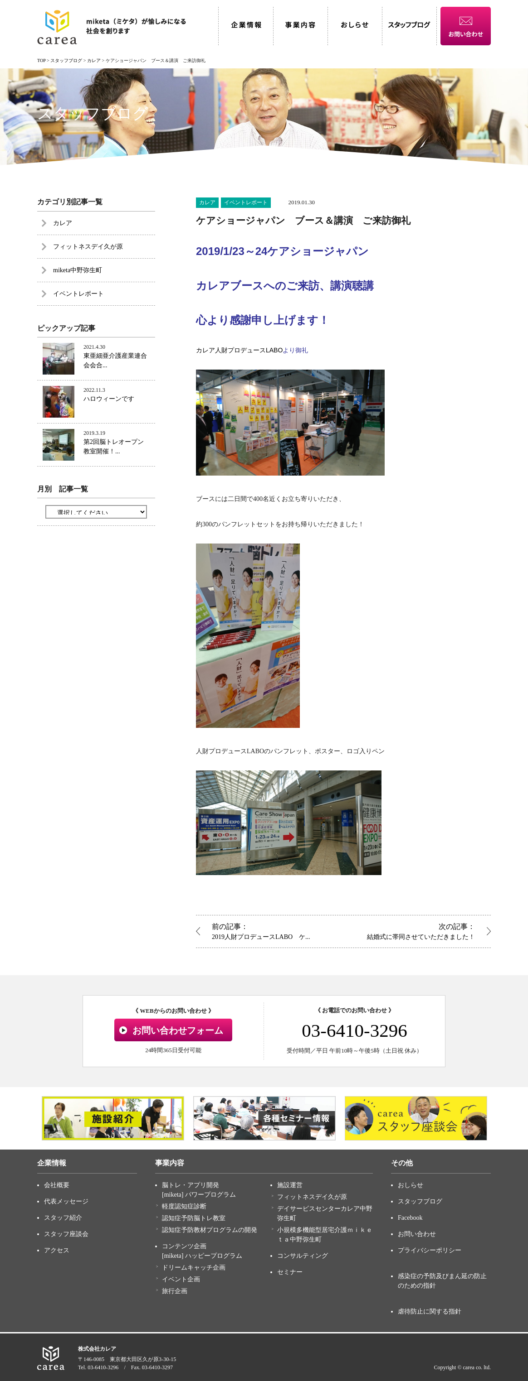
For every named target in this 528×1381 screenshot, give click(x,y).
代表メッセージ (66, 1201)
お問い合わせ (417, 1234)
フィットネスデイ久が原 (88, 246)
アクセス (56, 1250)
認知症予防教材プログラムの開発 (209, 1230)
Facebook (410, 1217)
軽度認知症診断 (184, 1206)
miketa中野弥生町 (77, 270)
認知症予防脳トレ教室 (193, 1218)
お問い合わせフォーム (177, 1030)
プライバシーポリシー (429, 1250)
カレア (207, 202)
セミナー (290, 1272)
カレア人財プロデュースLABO (239, 350)
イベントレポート (246, 202)
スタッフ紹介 (63, 1217)
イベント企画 (181, 1279)
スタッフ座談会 (66, 1234)
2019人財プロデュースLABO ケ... (275, 930)
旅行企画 (174, 1291)
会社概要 (56, 1185)
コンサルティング (302, 1255)
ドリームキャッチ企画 (193, 1267)
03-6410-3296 (354, 1030)
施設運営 (290, 1185)
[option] (113, 1118)
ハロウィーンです (108, 398)
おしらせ (410, 1185)
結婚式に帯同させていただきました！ (411, 930)
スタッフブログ (420, 1201)
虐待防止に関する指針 (429, 1311)
